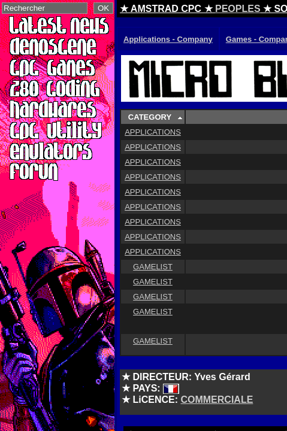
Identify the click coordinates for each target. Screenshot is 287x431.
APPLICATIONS (153, 132)
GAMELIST (153, 266)
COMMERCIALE (216, 399)
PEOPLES (238, 9)
